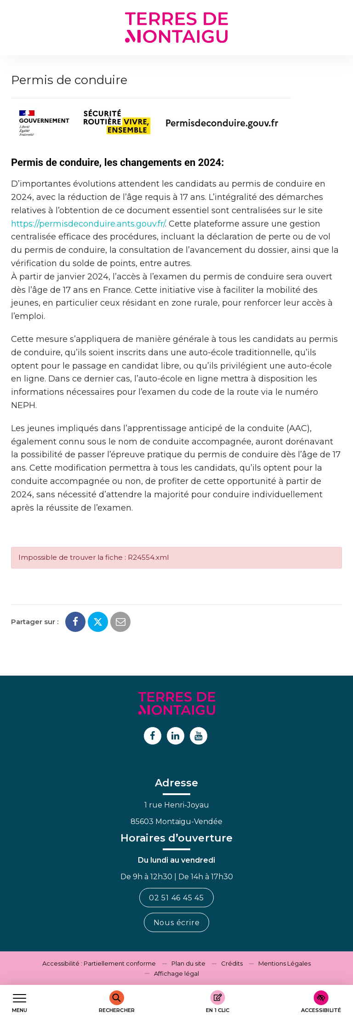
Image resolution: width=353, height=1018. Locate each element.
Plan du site (188, 963)
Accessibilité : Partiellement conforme (99, 963)
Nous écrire (177, 922)
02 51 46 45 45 (176, 897)
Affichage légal (176, 973)
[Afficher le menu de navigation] (19, 1001)
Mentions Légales (284, 963)
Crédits (232, 963)
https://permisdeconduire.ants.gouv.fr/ (88, 224)
